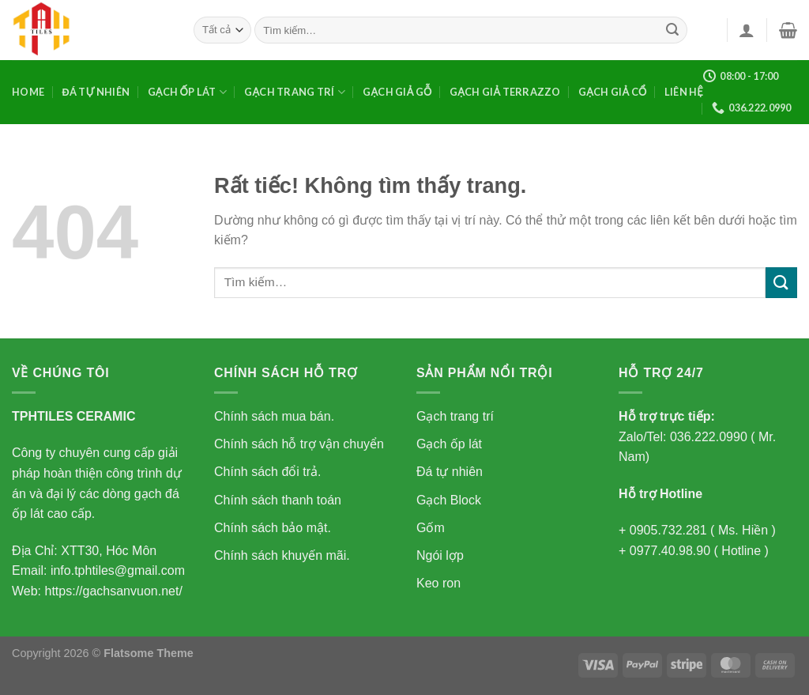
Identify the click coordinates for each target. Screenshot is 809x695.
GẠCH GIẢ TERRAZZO (505, 91)
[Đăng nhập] (746, 30)
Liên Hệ (683, 91)
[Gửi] (673, 30)
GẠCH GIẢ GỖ (397, 91)
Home (28, 91)
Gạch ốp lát (187, 92)
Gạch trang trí (294, 92)
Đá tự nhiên (96, 91)
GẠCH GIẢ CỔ (612, 91)
